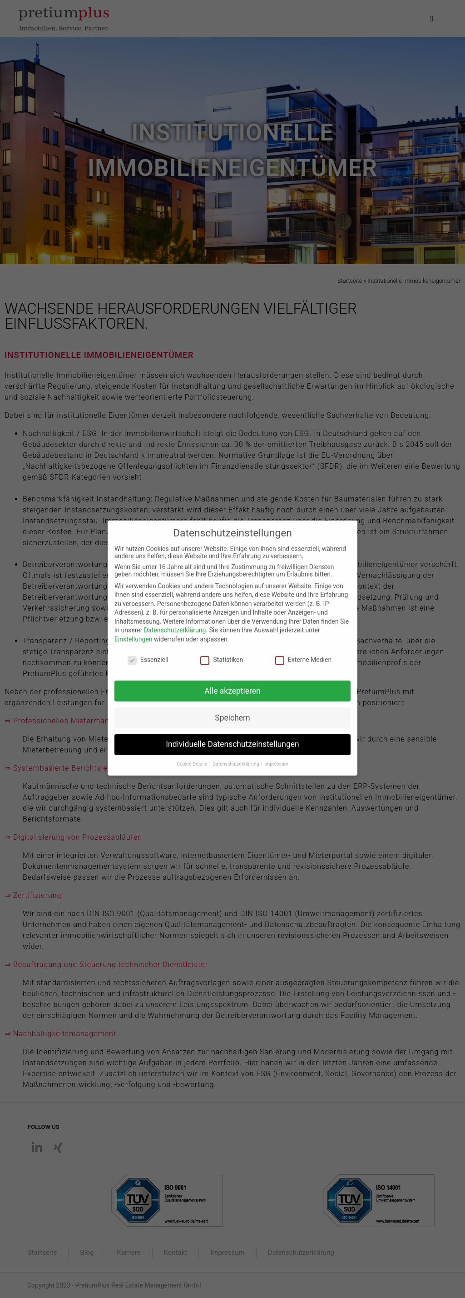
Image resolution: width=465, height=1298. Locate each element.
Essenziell (148, 650)
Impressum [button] (276, 755)
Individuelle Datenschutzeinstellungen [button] (232, 735)
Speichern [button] (232, 708)
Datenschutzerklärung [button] (236, 755)
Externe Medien (303, 650)
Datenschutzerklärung (175, 621)
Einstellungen (133, 630)
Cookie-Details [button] (192, 755)
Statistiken (221, 650)
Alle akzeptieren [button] (232, 681)
